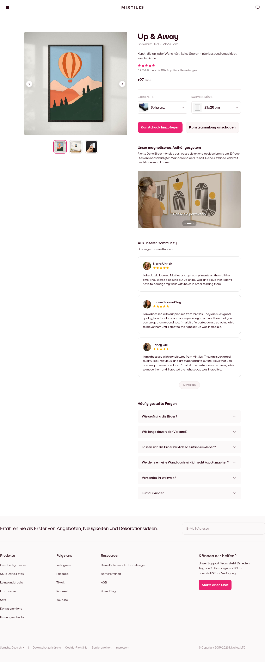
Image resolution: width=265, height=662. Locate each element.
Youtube (62, 599)
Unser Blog (108, 591)
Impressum (122, 647)
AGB (104, 582)
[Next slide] (122, 84)
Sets (3, 599)
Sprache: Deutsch (12, 647)
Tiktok (60, 582)
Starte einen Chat (215, 585)
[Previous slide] (29, 84)
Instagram (63, 565)
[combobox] (162, 107)
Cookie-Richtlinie (76, 647)
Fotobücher (8, 591)
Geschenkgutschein (13, 565)
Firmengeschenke (12, 617)
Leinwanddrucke (11, 582)
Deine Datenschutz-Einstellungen (123, 565)
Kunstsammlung (11, 608)
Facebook (63, 573)
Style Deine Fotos (12, 573)
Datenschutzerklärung (47, 647)
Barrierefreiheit (111, 573)
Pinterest (62, 591)
